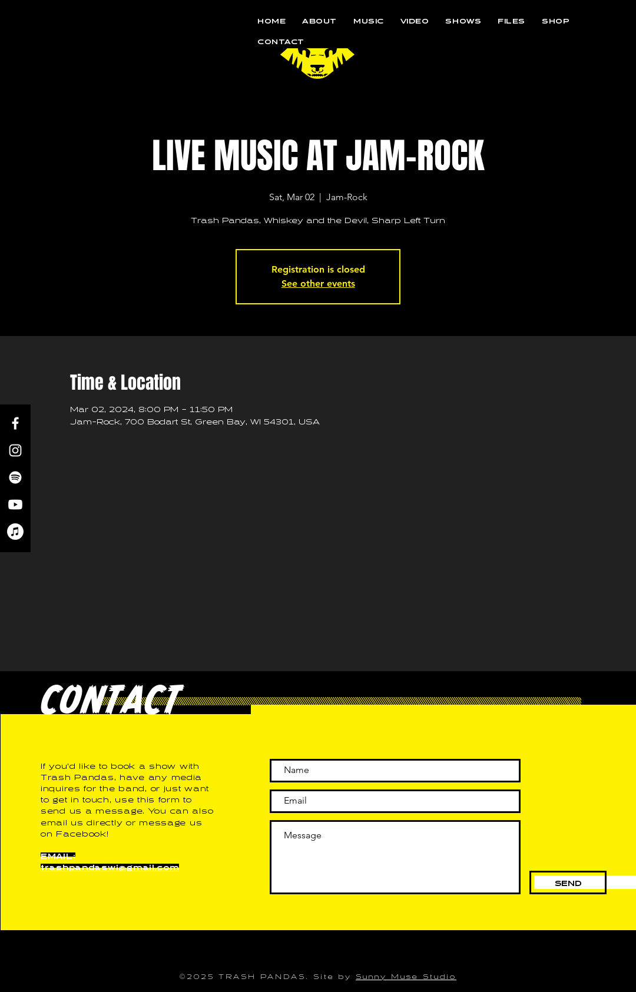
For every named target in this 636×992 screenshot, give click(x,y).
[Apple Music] (15, 531)
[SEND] (568, 882)
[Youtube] (15, 504)
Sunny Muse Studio (406, 975)
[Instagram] (15, 450)
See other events (318, 283)
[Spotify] (15, 477)
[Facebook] (15, 423)
